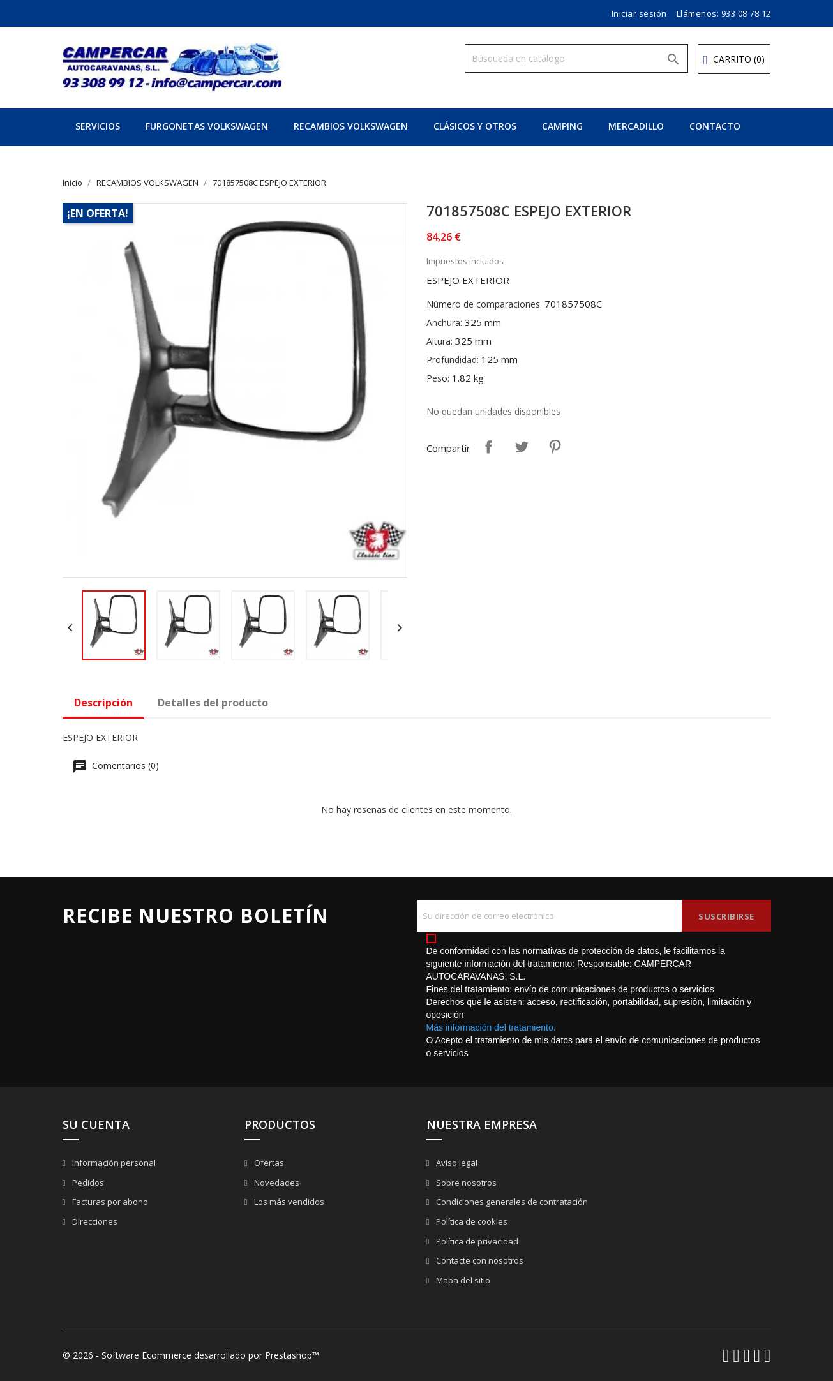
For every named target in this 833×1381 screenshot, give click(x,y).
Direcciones (93, 1221)
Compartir (488, 446)
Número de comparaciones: (484, 304)
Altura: (439, 341)
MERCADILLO (636, 126)
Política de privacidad (476, 1241)
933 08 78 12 (746, 13)
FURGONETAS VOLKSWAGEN (207, 126)
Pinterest (554, 446)
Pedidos (87, 1182)
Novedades (275, 1182)
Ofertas (268, 1162)
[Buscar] (576, 58)
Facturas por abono (109, 1201)
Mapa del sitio (462, 1280)
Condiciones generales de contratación (511, 1201)
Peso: (437, 378)
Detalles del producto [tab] (213, 703)
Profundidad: (452, 360)
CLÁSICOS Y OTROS (474, 126)
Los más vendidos (288, 1201)
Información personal (113, 1162)
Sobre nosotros (465, 1182)
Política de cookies (470, 1221)
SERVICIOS (97, 126)
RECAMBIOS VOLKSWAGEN (351, 126)
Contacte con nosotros (478, 1260)
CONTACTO (714, 126)
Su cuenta (96, 1124)
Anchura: (444, 323)
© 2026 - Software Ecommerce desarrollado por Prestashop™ (191, 1355)
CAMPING (562, 126)
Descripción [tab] (103, 703)
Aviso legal (455, 1162)
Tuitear (521, 446)
